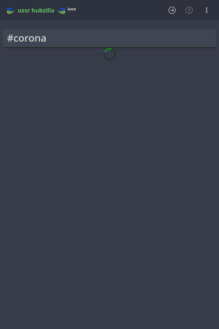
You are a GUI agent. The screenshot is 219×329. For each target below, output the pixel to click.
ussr (24, 10)
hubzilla (43, 10)
